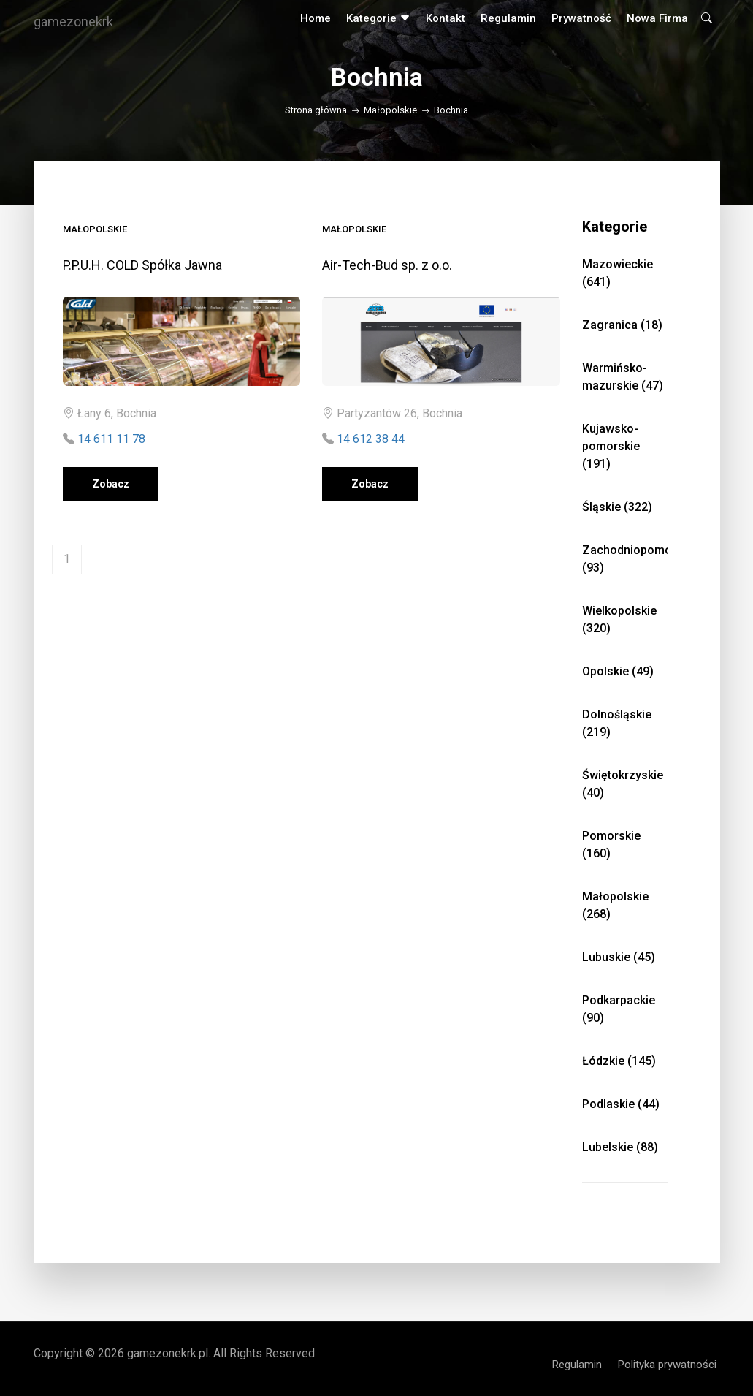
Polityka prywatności (667, 1364)
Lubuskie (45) (618, 957)
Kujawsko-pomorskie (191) (611, 446)
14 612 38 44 (371, 439)
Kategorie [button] (378, 18)
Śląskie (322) (617, 507)
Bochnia (451, 110)
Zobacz (110, 484)
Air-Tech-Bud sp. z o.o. (387, 265)
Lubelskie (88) (620, 1147)
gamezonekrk (73, 22)
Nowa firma (657, 18)
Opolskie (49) (618, 671)
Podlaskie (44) (621, 1104)
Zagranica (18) (622, 325)
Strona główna (316, 110)
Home (315, 18)
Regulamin (508, 18)
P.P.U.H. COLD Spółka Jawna (142, 265)
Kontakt (445, 18)
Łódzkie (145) (619, 1061)
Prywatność (581, 18)
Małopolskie (390, 110)
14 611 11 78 (111, 439)
